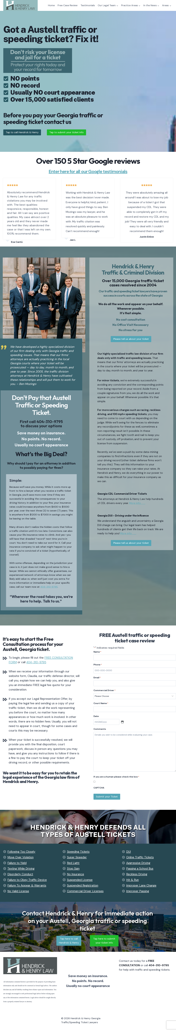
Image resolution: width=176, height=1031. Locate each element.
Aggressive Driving (138, 863)
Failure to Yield (17, 863)
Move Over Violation (20, 857)
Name (97, 652)
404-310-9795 (49, 421)
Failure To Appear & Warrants (26, 885)
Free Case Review (68, 5)
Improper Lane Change (141, 885)
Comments (100, 729)
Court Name (101, 703)
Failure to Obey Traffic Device (27, 880)
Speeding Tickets (78, 852)
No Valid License (18, 891)
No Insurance (75, 874)
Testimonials (88, 5)
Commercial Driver (105, 690)
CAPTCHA (99, 787)
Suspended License (80, 880)
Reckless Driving (136, 874)
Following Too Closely (21, 852)
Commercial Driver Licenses (85, 891)
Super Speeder (77, 857)
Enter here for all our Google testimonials (88, 171)
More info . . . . (151, 507)
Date (96, 716)
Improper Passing (137, 891)
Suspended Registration (82, 885)
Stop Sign (73, 868)
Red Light (73, 863)
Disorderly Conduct (20, 874)
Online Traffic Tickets (140, 857)
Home (51, 5)
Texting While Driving (21, 868)
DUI (128, 852)
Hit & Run (132, 880)
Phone (98, 664)
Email (97, 677)
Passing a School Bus (139, 868)
